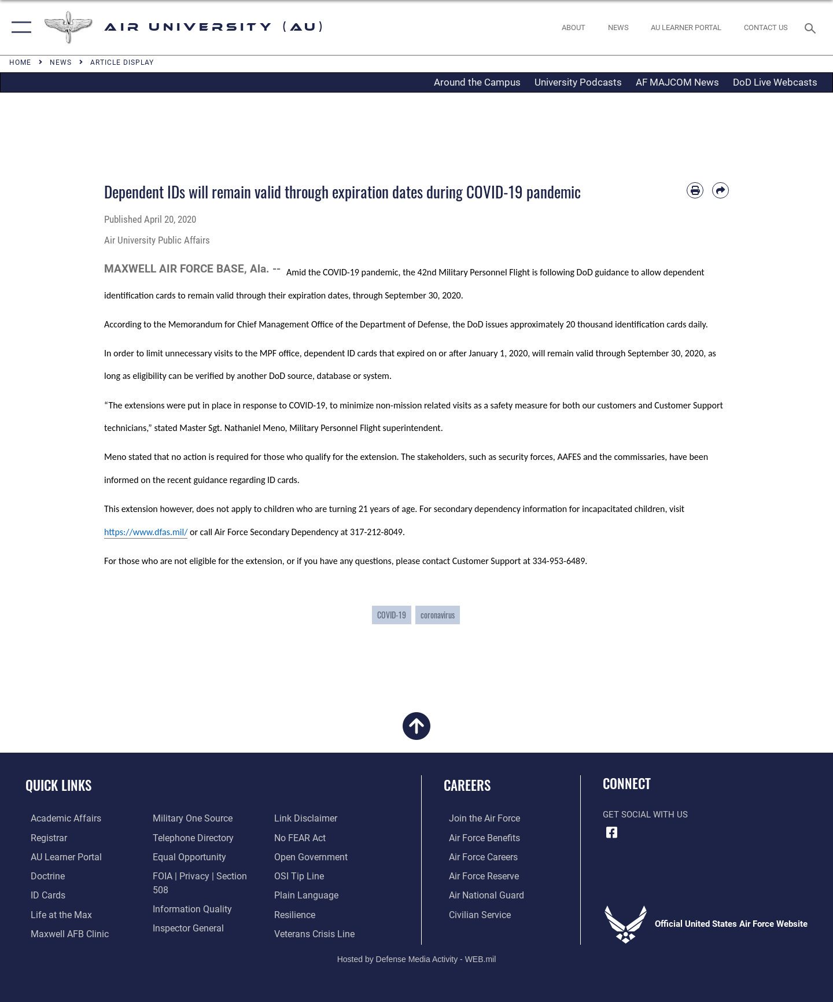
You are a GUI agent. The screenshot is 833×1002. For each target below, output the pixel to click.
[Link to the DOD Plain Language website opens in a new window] (305, 875)
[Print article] (695, 190)
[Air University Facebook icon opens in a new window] (611, 832)
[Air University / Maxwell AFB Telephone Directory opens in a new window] (189, 837)
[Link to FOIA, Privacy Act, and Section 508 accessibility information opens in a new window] (204, 875)
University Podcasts (578, 82)
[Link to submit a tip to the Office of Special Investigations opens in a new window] (299, 856)
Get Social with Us (645, 814)
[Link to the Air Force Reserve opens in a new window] (478, 875)
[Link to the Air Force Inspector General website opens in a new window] (185, 913)
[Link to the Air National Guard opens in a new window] (479, 894)
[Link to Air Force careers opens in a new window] (477, 856)
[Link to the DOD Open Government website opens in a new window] (310, 837)
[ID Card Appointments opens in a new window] (41, 894)
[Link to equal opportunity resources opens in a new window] (185, 856)
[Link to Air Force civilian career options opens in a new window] (473, 913)
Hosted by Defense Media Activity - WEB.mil (416, 953)
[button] (19, 27)
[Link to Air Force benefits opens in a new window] (478, 837)
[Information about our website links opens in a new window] (181, 932)
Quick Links (58, 785)
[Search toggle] (812, 27)
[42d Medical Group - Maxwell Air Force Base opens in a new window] (62, 932)
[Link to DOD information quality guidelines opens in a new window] (188, 894)
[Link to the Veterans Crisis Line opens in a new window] (315, 913)
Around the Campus (477, 82)
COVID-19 (391, 615)
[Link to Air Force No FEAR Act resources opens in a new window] (301, 818)
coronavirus (438, 615)
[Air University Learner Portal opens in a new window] (59, 856)
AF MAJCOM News (677, 82)
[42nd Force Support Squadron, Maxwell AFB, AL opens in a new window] (54, 913)
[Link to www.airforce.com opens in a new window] (478, 818)
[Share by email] (720, 190)
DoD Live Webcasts (775, 82)
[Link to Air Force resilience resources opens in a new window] (296, 894)
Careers (467, 785)
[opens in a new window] (686, 27)
